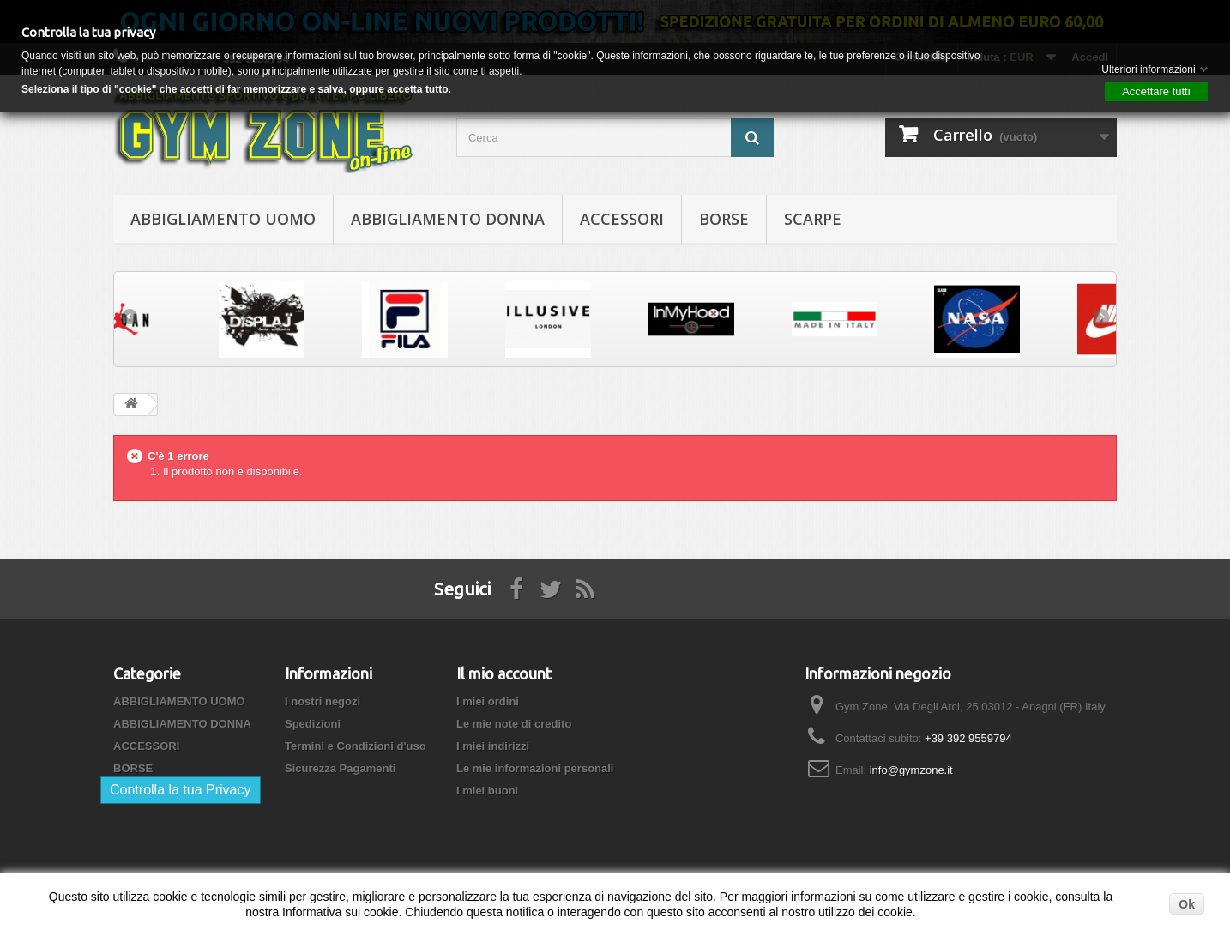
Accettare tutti (1156, 91)
